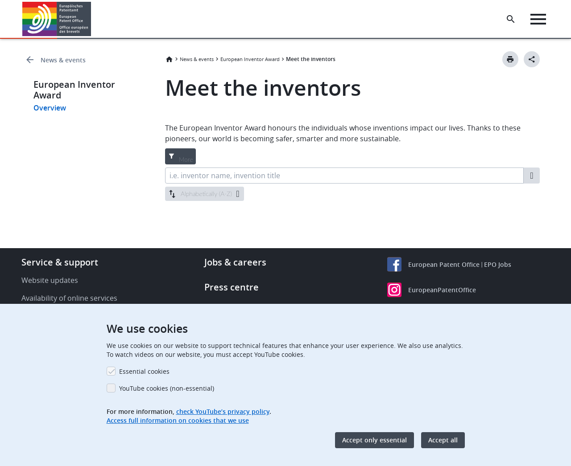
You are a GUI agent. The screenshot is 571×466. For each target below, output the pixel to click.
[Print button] (510, 59)
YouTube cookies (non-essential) (166, 388)
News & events (63, 60)
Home (169, 59)
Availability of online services (69, 298)
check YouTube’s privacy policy (222, 411)
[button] (92, 19)
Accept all (443, 440)
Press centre (231, 287)
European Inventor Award (250, 59)
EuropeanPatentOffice (442, 290)
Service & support (59, 262)
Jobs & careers (235, 262)
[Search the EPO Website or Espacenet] (511, 19)
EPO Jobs (497, 264)
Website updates (49, 280)
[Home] (56, 19)
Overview (49, 108)
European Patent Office (444, 264)
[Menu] (538, 19)
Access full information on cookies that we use (178, 420)
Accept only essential (374, 440)
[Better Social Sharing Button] (532, 59)
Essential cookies (144, 371)
